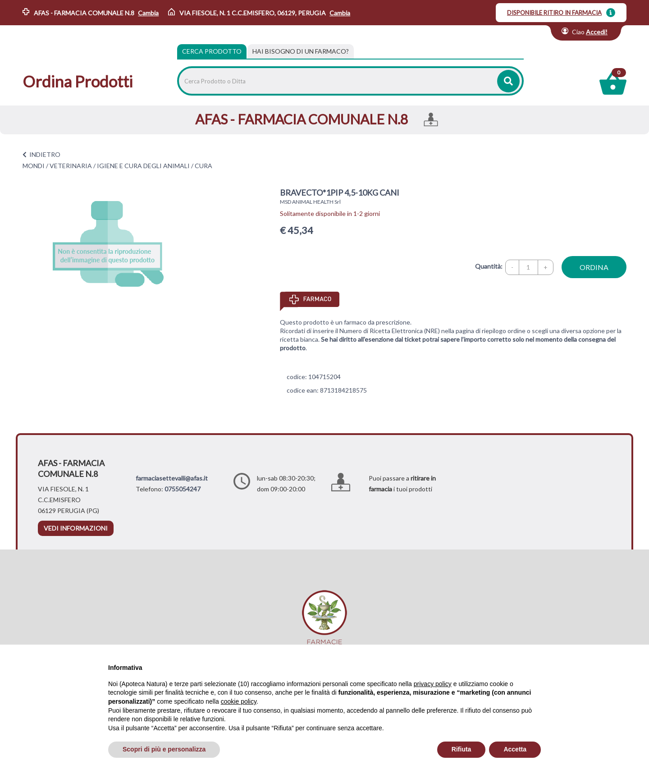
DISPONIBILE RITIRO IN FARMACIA (554, 12)
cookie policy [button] (238, 701)
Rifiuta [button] (461, 749)
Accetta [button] (514, 749)
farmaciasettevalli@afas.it (172, 478)
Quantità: (489, 266)
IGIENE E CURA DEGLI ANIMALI (143, 165)
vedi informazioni (76, 528)
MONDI (34, 165)
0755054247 (183, 489)
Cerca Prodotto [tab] (212, 51)
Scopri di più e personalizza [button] (164, 749)
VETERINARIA (71, 165)
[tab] (300, 51)
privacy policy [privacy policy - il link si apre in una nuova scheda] (433, 683)
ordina (594, 267)
